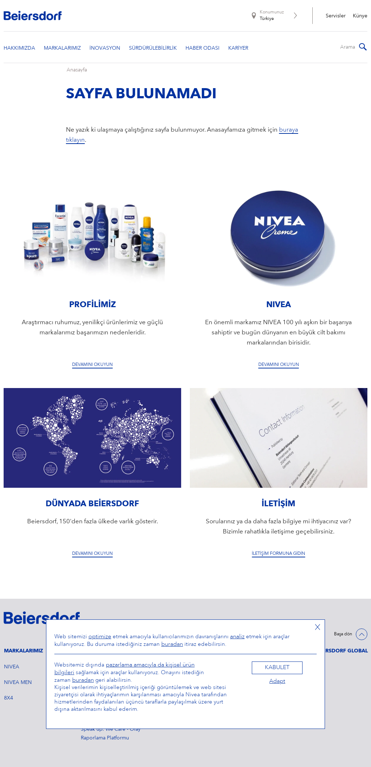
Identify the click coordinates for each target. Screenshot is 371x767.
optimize (99, 637)
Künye (360, 15)
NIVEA (11, 666)
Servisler (336, 15)
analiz (237, 637)
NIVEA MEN (18, 682)
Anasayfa (77, 70)
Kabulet (277, 668)
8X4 (8, 698)
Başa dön (343, 634)
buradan (172, 644)
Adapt (277, 681)
